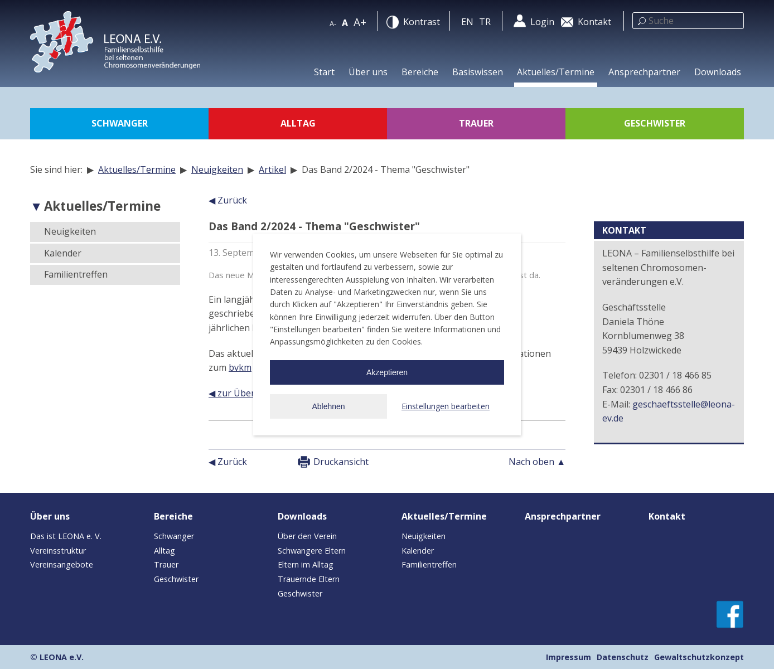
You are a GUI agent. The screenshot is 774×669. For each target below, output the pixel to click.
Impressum (568, 657)
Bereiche (419, 72)
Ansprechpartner (644, 72)
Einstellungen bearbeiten (445, 406)
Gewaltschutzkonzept (699, 657)
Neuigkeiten (217, 169)
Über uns (368, 72)
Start (324, 72)
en (467, 22)
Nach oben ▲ (537, 461)
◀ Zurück (228, 200)
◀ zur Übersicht (241, 393)
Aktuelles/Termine (555, 72)
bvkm (240, 367)
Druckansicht (341, 461)
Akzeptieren (387, 372)
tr (485, 22)
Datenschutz (623, 657)
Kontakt (667, 516)
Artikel (272, 169)
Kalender (62, 253)
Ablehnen (328, 406)
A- (333, 23)
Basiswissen (477, 72)
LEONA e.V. (62, 657)
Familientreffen (76, 274)
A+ (360, 22)
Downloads (717, 72)
